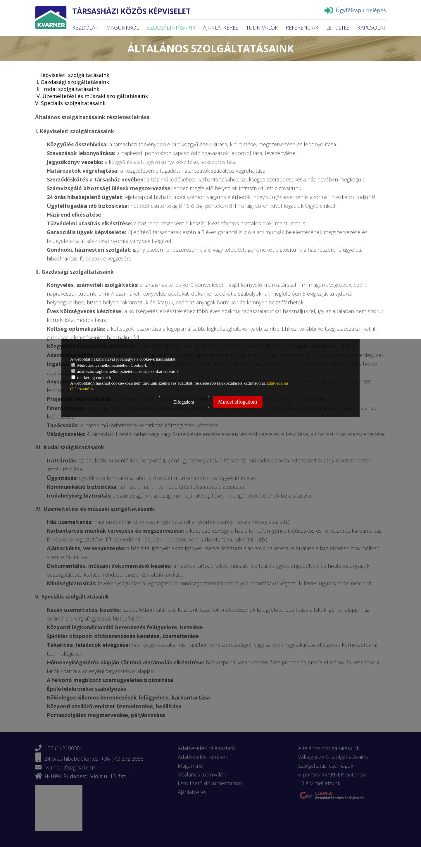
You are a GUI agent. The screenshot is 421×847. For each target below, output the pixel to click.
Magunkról (122, 27)
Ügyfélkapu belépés (355, 10)
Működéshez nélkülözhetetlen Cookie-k (109, 365)
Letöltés (338, 27)
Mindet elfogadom (237, 402)
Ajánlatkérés (221, 27)
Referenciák (302, 27)
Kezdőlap (85, 27)
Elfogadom (183, 402)
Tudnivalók (262, 27)
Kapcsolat (371, 27)
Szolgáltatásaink (171, 27)
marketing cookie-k (91, 377)
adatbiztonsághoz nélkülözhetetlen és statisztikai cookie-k (125, 371)
